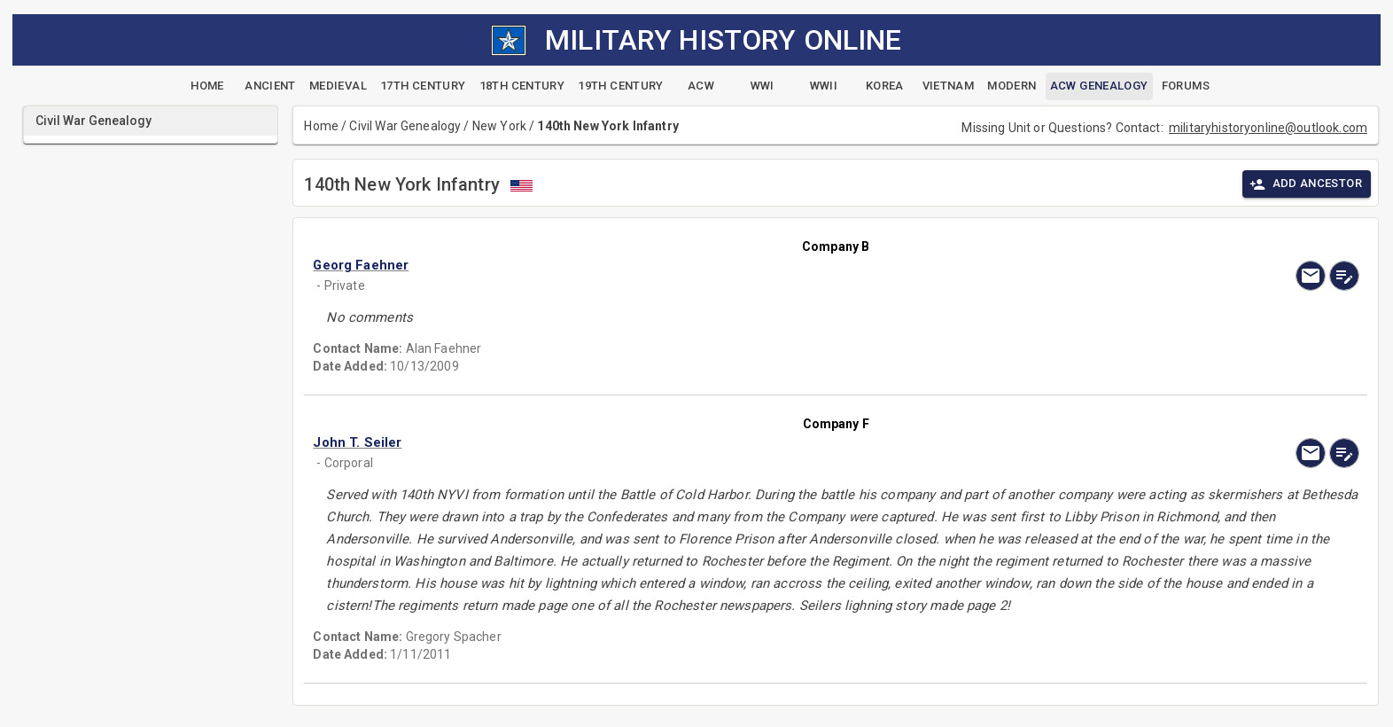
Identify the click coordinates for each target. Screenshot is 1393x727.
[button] (679, 265)
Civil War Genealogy (405, 126)
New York (499, 126)
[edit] (1344, 276)
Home (321, 126)
